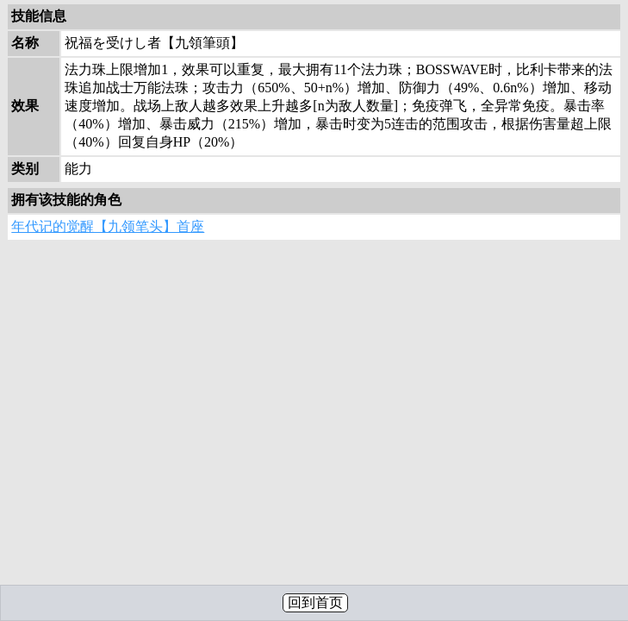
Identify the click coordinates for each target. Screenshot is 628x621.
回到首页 (315, 602)
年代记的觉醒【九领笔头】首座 (107, 226)
